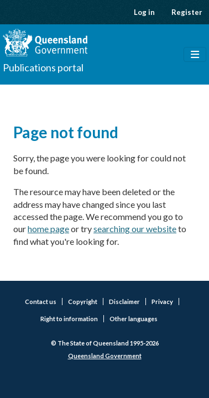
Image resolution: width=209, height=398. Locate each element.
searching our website (134, 228)
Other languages (133, 318)
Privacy (162, 301)
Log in (144, 12)
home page (48, 228)
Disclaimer (124, 301)
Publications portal (43, 67)
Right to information (69, 318)
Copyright (82, 301)
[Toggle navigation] (195, 54)
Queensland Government (105, 355)
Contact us (40, 301)
